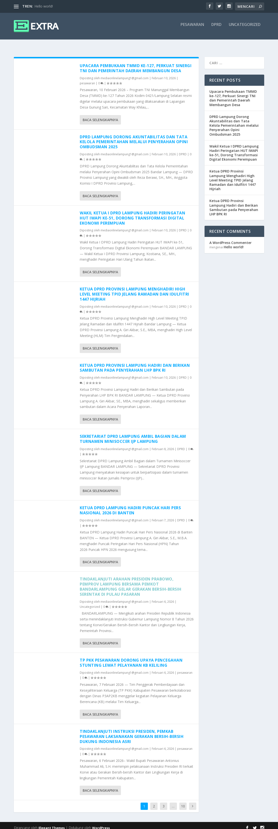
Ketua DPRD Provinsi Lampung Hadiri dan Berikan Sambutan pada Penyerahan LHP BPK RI (135, 363)
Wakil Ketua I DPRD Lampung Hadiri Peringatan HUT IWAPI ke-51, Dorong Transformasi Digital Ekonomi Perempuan (132, 213)
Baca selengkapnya (100, 115)
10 (183, 801)
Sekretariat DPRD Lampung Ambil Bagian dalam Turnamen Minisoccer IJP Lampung (133, 434)
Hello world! (43, 6)
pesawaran (192, 28)
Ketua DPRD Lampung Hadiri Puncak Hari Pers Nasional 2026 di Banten (130, 506)
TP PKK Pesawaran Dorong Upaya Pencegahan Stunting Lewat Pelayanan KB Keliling (131, 658)
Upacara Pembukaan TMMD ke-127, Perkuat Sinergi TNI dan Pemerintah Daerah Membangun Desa (135, 64)
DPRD (216, 28)
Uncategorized (245, 28)
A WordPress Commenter (230, 238)
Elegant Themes (52, 823)
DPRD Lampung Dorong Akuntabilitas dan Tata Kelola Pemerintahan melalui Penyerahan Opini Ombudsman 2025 (134, 137)
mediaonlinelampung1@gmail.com (125, 74)
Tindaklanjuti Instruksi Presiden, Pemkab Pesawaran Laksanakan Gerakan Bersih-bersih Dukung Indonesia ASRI (131, 732)
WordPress (101, 823)
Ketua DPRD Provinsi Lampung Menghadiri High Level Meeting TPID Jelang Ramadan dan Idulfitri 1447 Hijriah (134, 289)
